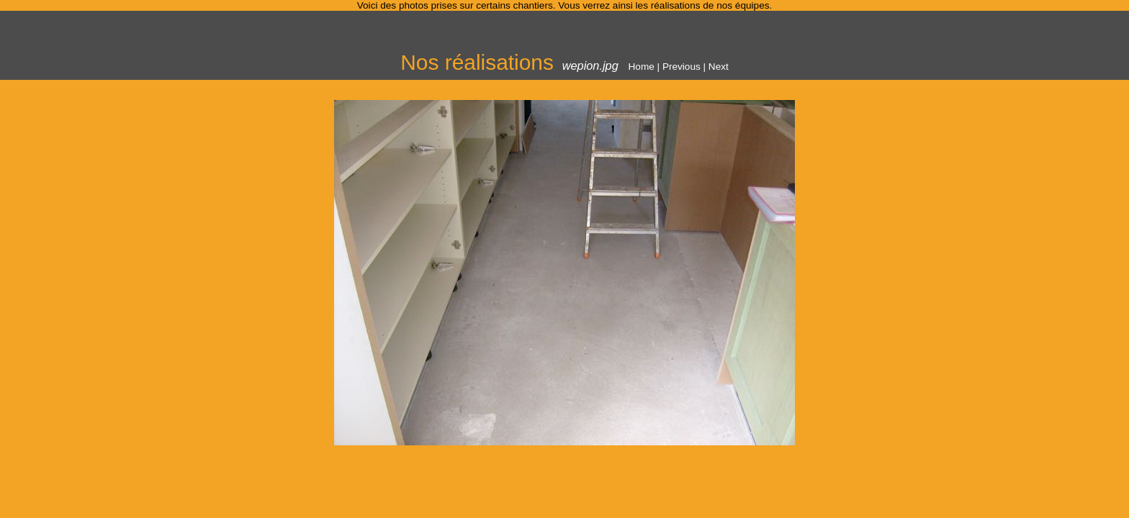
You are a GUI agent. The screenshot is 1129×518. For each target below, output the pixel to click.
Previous (681, 66)
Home (642, 66)
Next (719, 66)
